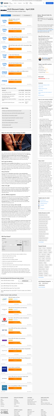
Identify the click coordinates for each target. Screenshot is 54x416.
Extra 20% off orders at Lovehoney (16, 338)
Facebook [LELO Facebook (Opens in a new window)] (41, 205)
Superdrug (41, 273)
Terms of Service (39, 0)
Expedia (48, 260)
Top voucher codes (30, 399)
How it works (16, 412)
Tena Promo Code (42, 231)
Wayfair (50, 252)
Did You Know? (41, 95)
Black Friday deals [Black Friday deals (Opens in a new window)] (44, 399)
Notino (46, 264)
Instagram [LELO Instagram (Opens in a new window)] (41, 208)
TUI (39, 254)
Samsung (40, 250)
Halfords (40, 252)
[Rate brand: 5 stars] (44, 78)
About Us (29, 409)
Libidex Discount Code (43, 240)
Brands (5, 6)
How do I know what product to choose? (10, 122)
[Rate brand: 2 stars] (40, 78)
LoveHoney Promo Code (43, 223)
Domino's (45, 252)
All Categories (16, 406)
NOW (43, 258)
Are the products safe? (6, 125)
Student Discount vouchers (32, 401)
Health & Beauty (42, 285)
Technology (16, 400)
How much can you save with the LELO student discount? (13, 113)
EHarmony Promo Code (43, 227)
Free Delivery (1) (27, 15)
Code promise (10, 20)
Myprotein (40, 262)
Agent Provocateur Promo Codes (44, 219)
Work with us (29, 412)
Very (39, 258)
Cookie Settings (43, 415)
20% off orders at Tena (14, 297)
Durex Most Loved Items (14, 367)
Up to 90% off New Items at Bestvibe (17, 328)
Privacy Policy (43, 411)
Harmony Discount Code (43, 221)
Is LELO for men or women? (7, 127)
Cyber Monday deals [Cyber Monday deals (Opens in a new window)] (44, 400)
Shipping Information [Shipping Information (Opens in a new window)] (43, 201)
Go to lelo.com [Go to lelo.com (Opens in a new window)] (42, 200)
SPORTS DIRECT (42, 260)
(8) (6, 15)
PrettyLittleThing (42, 256)
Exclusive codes (30, 400)
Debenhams (49, 248)
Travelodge (41, 275)
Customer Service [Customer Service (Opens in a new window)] (42, 203)
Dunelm (46, 275)
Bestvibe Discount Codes (43, 229)
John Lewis (48, 258)
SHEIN (50, 264)
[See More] (52, 281)
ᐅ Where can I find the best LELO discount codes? (11, 110)
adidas (48, 254)
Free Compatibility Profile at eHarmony (17, 385)
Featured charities (17, 415)
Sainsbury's (2, 404)
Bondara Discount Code (43, 214)
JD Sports (46, 273)
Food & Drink (16, 401)
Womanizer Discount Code (43, 233)
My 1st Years (41, 264)
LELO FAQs (40, 90)
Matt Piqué (45, 58)
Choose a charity (17, 411)
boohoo (40, 271)
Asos (47, 269)
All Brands (2, 406)
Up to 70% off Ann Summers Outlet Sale (18, 376)
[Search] (39, 3)
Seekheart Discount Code (43, 238)
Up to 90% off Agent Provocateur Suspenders (19, 348)
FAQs (28, 415)
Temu (50, 275)
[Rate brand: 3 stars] (41, 78)
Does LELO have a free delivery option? (9, 115)
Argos (40, 248)
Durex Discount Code (42, 225)
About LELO (40, 86)
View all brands (41, 277)
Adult (40, 283)
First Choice (45, 271)
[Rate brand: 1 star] (39, 78)
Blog (41, 401)
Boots (49, 250)
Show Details (29, 25)
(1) (16, 15)
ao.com (45, 250)
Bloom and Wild (41, 269)
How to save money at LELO (43, 84)
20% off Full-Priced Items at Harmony (17, 307)
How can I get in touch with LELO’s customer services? (12, 117)
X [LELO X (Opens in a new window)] (39, 206)
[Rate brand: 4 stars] (43, 78)
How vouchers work (30, 411)
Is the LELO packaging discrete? (8, 120)
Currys (44, 248)
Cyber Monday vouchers (31, 404)
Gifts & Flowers (45, 283)
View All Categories (41, 287)
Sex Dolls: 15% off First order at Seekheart (18, 318)
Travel (15, 404)
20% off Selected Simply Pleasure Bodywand (19, 358)
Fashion (15, 399)
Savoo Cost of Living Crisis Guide (46, 404)
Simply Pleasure (41, 235)
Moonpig (47, 256)
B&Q (45, 262)
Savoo (2, 6)
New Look (43, 254)
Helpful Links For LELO (42, 88)
